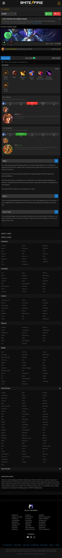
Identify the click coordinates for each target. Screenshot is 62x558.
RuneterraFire (16, 524)
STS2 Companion (44, 529)
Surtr (44, 341)
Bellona (24, 406)
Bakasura (45, 246)
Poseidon (24, 446)
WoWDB (41, 515)
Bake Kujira (46, 275)
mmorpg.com (43, 520)
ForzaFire (28, 518)
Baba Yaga (46, 354)
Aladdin (45, 393)
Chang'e (24, 357)
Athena (45, 401)
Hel (44, 363)
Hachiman (25, 308)
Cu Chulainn (25, 330)
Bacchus (45, 403)
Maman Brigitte (26, 368)
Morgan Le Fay (26, 438)
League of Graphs (17, 517)
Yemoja (24, 462)
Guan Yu (45, 419)
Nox (23, 370)
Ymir (44, 462)
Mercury (24, 435)
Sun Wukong (25, 341)
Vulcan (45, 459)
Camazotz (25, 248)
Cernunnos (25, 409)
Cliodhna (45, 248)
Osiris (44, 443)
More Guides (56, 58)
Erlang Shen (46, 330)
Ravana (24, 259)
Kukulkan (24, 433)
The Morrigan (26, 456)
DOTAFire (15, 527)
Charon (45, 278)
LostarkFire (28, 522)
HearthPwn (42, 524)
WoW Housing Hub (44, 517)
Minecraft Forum (30, 529)
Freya (44, 360)
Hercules (45, 422)
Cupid (44, 411)
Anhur (24, 395)
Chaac (44, 409)
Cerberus (24, 278)
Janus (44, 427)
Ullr (23, 459)
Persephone (25, 373)
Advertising (26, 545)
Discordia (45, 414)
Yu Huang (45, 381)
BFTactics (28, 524)
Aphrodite (25, 354)
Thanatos (45, 261)
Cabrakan (45, 406)
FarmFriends (29, 517)
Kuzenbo (24, 286)
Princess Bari (46, 446)
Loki (44, 433)
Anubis (45, 395)
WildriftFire (15, 522)
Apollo (24, 398)
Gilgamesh (25, 419)
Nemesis (24, 441)
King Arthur (25, 335)
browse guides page (36, 23)
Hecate (24, 422)
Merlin (44, 435)
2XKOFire (28, 525)
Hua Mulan (25, 425)
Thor (44, 456)
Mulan (44, 335)
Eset (23, 360)
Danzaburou (25, 414)
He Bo (24, 363)
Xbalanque (46, 319)
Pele (44, 256)
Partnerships (44, 545)
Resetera (28, 515)
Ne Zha (45, 438)
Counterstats (15, 520)
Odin (23, 443)
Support (51, 545)
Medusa (45, 313)
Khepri (44, 283)
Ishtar (23, 311)
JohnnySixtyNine (11, 49)
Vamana (24, 343)
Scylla (44, 376)
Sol (43, 451)
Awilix (23, 403)
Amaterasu (25, 327)
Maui (44, 286)
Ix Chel (24, 365)
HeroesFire (28, 520)
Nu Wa (45, 441)
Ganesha (45, 417)
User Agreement (7, 545)
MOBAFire (15, 515)
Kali (44, 430)
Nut (59, 49)
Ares (44, 398)
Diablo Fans (42, 525)
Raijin (23, 376)
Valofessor (15, 529)
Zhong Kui (25, 384)
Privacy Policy (17, 545)
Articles (57, 545)
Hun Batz (45, 425)
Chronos (45, 357)
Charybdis (45, 303)
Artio (23, 401)
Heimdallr (45, 308)
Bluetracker (42, 522)
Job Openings (35, 545)
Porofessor (15, 518)
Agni (23, 393)
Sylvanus (45, 454)
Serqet (45, 259)
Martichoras (25, 313)
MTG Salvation (29, 527)
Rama (23, 448)
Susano (24, 454)
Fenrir (23, 417)
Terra (44, 289)
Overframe (42, 527)
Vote (4, 43)
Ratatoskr (45, 448)
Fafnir (23, 281)
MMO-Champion (44, 518)
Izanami (24, 427)
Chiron (24, 411)
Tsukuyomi (25, 264)
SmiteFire (15, 525)
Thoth (44, 378)
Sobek (24, 451)
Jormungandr (26, 430)
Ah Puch (24, 352)
